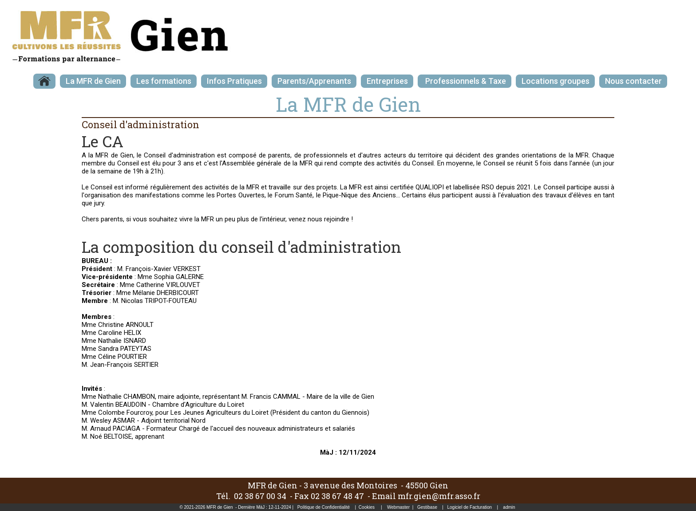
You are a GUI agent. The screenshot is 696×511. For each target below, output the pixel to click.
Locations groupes (555, 81)
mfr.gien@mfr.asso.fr (439, 496)
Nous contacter (633, 81)
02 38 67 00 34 (260, 496)
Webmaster (398, 507)
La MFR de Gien (93, 81)
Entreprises (387, 81)
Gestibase (427, 507)
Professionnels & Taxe (464, 81)
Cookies (367, 507)
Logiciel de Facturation (469, 507)
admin (509, 507)
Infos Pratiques (234, 81)
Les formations (163, 81)
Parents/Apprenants (314, 81)
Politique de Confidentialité (323, 507)
